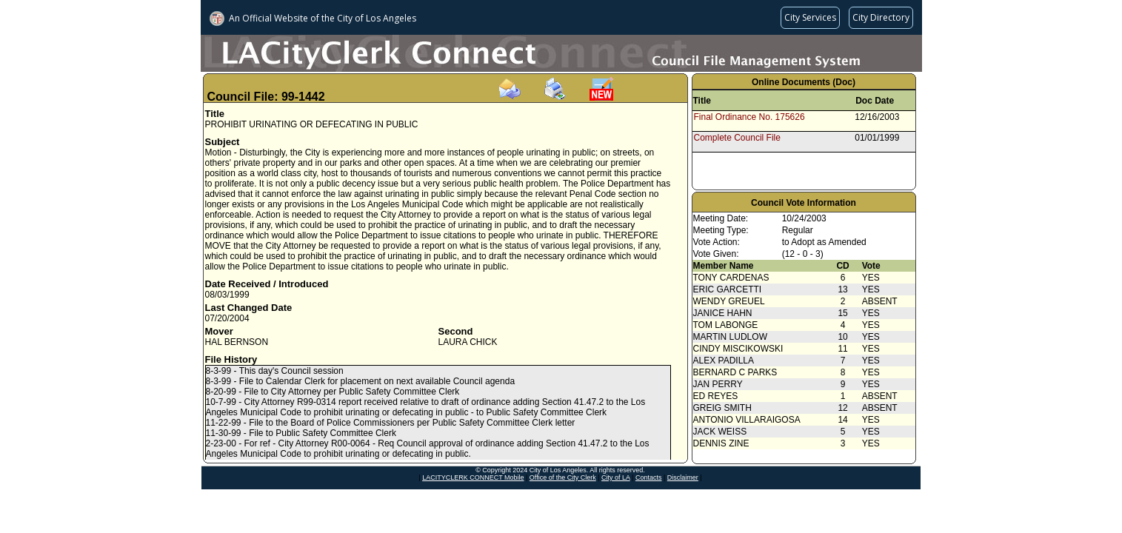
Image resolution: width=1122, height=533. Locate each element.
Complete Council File (737, 138)
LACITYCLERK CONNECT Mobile (473, 477)
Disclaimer (682, 477)
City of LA (615, 477)
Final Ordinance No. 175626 (749, 117)
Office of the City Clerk (563, 477)
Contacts (648, 477)
